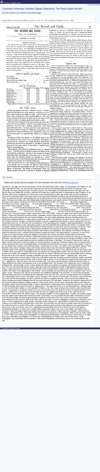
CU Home (7, 3)
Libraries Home (16, 3)
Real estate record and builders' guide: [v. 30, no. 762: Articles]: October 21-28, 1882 (38, 20)
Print (18, 13)
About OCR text (72, 183)
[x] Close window (94, 5)
